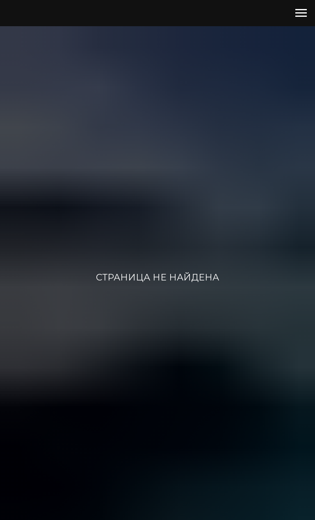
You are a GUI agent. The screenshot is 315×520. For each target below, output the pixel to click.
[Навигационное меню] (301, 13)
